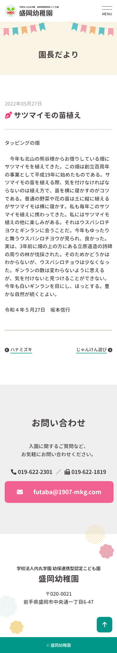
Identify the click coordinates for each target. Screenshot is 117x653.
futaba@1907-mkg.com (59, 492)
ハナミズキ (21, 350)
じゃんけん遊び (91, 350)
